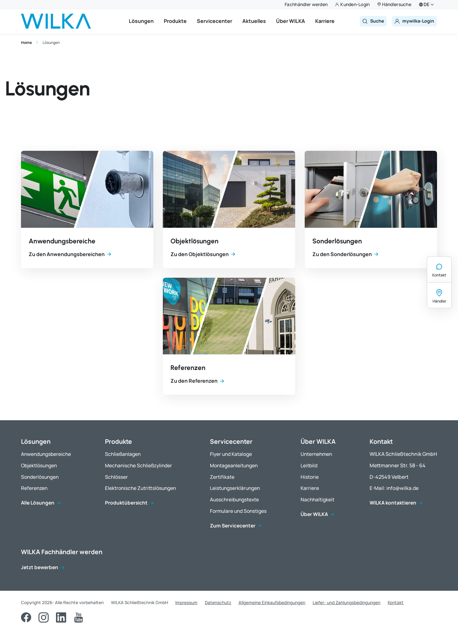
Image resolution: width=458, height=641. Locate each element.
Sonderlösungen (337, 241)
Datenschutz (218, 602)
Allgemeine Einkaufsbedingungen (272, 602)
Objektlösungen (194, 241)
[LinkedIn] (61, 617)
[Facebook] (26, 617)
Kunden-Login (355, 4)
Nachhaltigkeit (317, 500)
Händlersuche (396, 4)
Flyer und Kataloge (231, 454)
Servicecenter (214, 20)
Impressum (186, 602)
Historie (310, 477)
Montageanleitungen (234, 466)
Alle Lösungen (37, 503)
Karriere (325, 20)
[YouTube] (78, 617)
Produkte (175, 20)
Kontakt (439, 275)
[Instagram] (43, 617)
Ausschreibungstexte (234, 500)
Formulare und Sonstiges (238, 511)
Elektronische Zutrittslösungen (140, 488)
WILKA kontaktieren (393, 503)
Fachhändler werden (306, 4)
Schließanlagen (123, 454)
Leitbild (309, 466)
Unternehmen (316, 454)
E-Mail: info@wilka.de (394, 488)
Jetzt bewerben (39, 568)
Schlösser (116, 477)
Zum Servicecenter (232, 526)
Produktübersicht (126, 503)
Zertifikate (222, 477)
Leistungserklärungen (235, 488)
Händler (439, 301)
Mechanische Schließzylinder (138, 466)
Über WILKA (290, 20)
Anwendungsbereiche (62, 241)
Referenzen (187, 368)
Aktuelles (254, 20)
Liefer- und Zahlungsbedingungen (346, 602)
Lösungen (141, 20)
